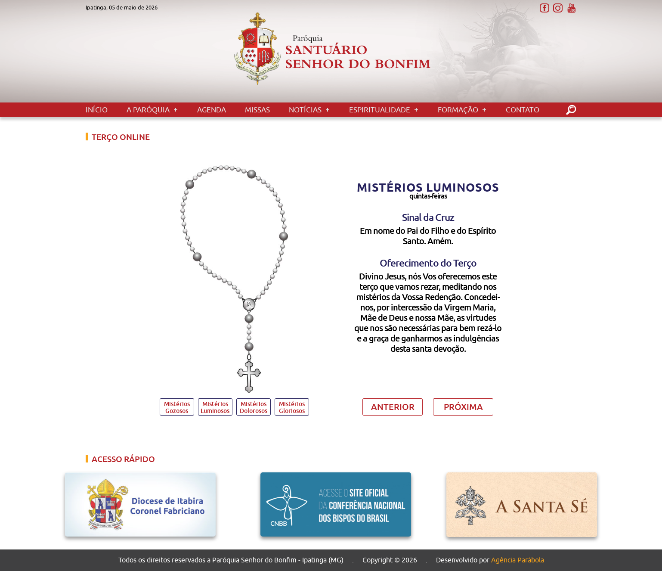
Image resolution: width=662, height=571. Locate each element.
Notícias (305, 110)
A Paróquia (148, 110)
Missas (257, 110)
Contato (522, 110)
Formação (458, 110)
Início (97, 110)
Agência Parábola (517, 560)
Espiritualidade (379, 110)
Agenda (211, 110)
